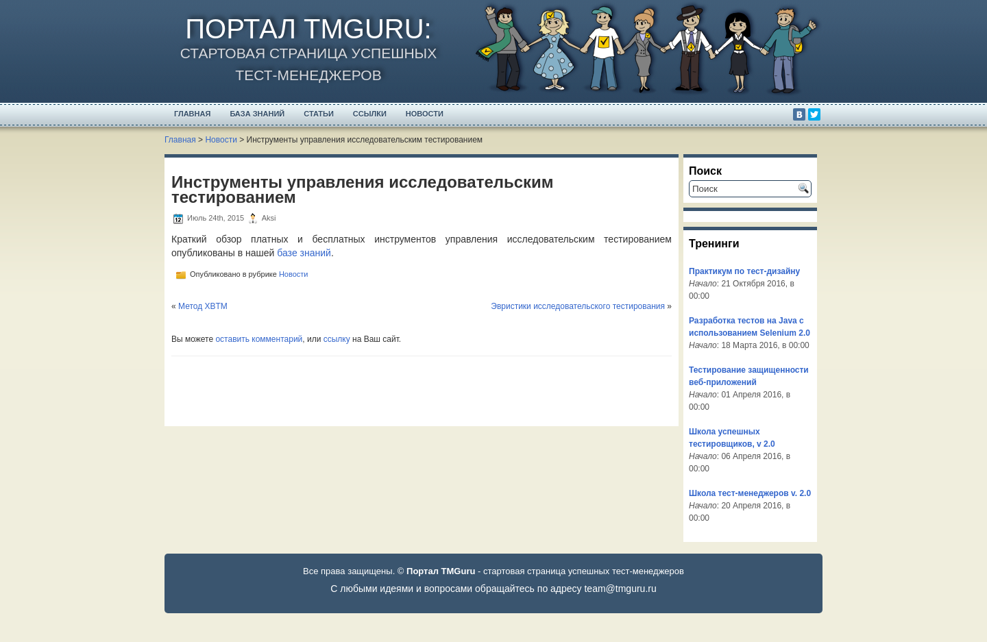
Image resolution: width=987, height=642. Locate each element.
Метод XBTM (203, 306)
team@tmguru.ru (620, 588)
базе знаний (304, 252)
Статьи (319, 114)
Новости (424, 114)
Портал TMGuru (304, 29)
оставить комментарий (258, 339)
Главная (192, 114)
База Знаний (257, 114)
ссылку (337, 339)
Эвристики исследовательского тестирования (578, 306)
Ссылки (370, 114)
